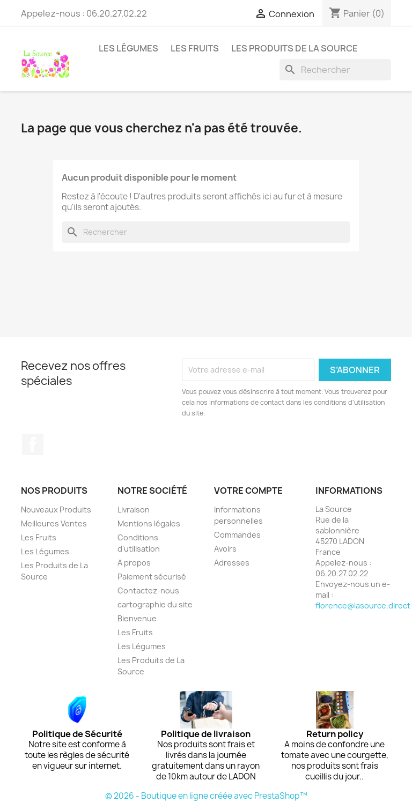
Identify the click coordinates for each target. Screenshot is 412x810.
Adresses (231, 563)
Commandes (237, 535)
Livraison (133, 509)
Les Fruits (195, 48)
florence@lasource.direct (362, 605)
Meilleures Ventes (54, 523)
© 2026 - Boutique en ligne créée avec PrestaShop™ (206, 795)
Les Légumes (128, 48)
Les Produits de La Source (294, 48)
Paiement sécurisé (151, 576)
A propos (134, 563)
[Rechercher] (335, 69)
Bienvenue (137, 618)
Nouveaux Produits (56, 509)
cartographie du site (155, 604)
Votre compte (248, 490)
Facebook (32, 444)
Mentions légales (148, 523)
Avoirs (225, 549)
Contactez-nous (148, 590)
